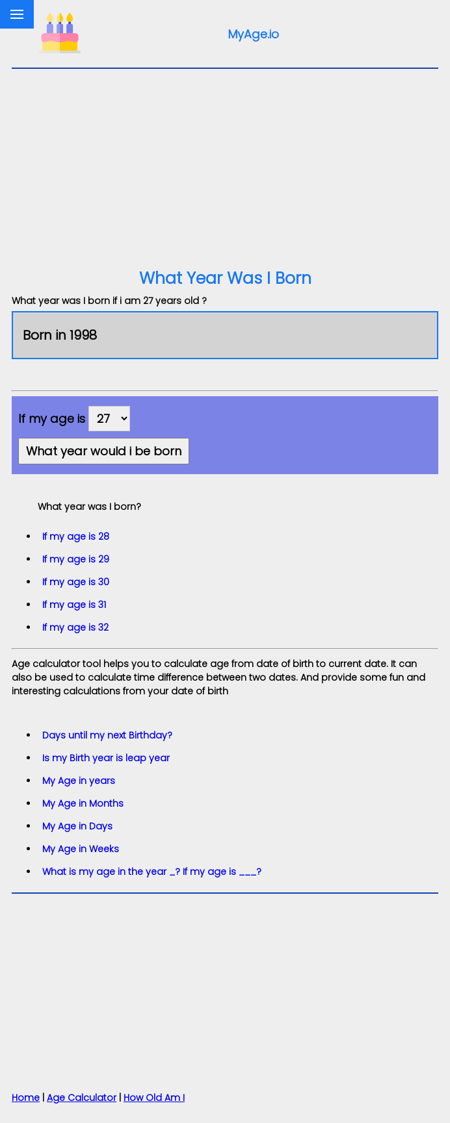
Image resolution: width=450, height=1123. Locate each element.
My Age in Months (83, 803)
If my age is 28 (75, 536)
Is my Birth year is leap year (106, 757)
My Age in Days (77, 826)
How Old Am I (154, 1097)
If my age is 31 (74, 604)
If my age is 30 (75, 581)
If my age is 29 (75, 559)
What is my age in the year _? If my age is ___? (151, 871)
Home (26, 1097)
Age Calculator (81, 1097)
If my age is (51, 418)
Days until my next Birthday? (107, 735)
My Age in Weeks (80, 848)
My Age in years (78, 780)
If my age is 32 (75, 627)
